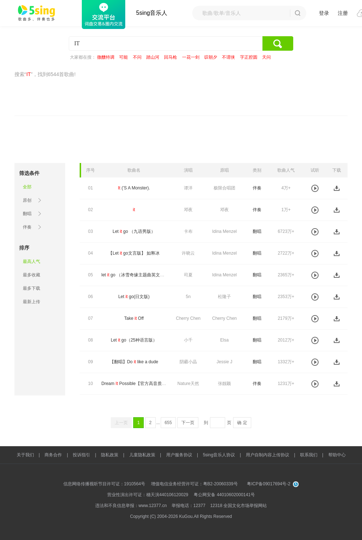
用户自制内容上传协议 (267, 454)
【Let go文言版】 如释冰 (134, 253)
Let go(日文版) (134, 296)
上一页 (121, 422)
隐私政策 (109, 454)
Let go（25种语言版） (134, 340)
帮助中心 (337, 454)
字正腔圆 (248, 57)
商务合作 (53, 454)
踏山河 (152, 57)
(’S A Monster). (134, 188)
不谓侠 (228, 57)
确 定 (242, 422)
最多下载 (31, 288)
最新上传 (31, 301)
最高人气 (31, 261)
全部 (27, 186)
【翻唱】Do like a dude (134, 361)
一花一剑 (190, 57)
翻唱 (27, 213)
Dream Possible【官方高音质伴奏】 (138, 383)
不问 (137, 57)
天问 (266, 57)
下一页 (187, 422)
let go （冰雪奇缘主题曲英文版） (135, 274)
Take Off (134, 318)
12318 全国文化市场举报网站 (238, 505)
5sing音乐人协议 (219, 454)
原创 (27, 200)
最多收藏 (31, 274)
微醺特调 (105, 57)
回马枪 (170, 57)
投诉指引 (81, 454)
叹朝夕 (210, 57)
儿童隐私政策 (142, 454)
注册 (343, 13)
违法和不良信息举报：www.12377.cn (131, 505)
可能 (123, 57)
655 (168, 422)
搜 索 (297, 13)
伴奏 (27, 227)
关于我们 (25, 454)
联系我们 (308, 454)
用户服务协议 (179, 454)
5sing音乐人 (151, 13)
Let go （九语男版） (134, 231)
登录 (324, 13)
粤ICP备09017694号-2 (268, 483)
